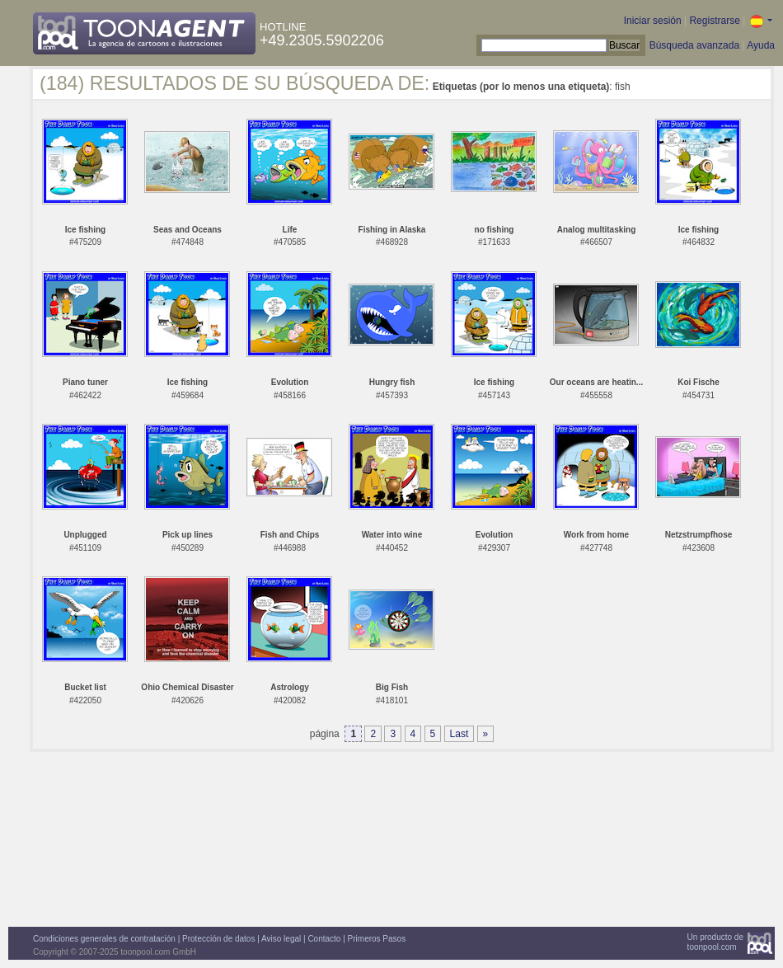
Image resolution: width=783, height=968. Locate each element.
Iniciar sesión (653, 20)
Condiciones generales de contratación (104, 938)
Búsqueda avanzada (694, 45)
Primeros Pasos (377, 938)
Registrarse (714, 20)
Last (459, 734)
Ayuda (761, 45)
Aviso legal (281, 938)
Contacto (323, 938)
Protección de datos (218, 938)
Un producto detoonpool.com (715, 942)
